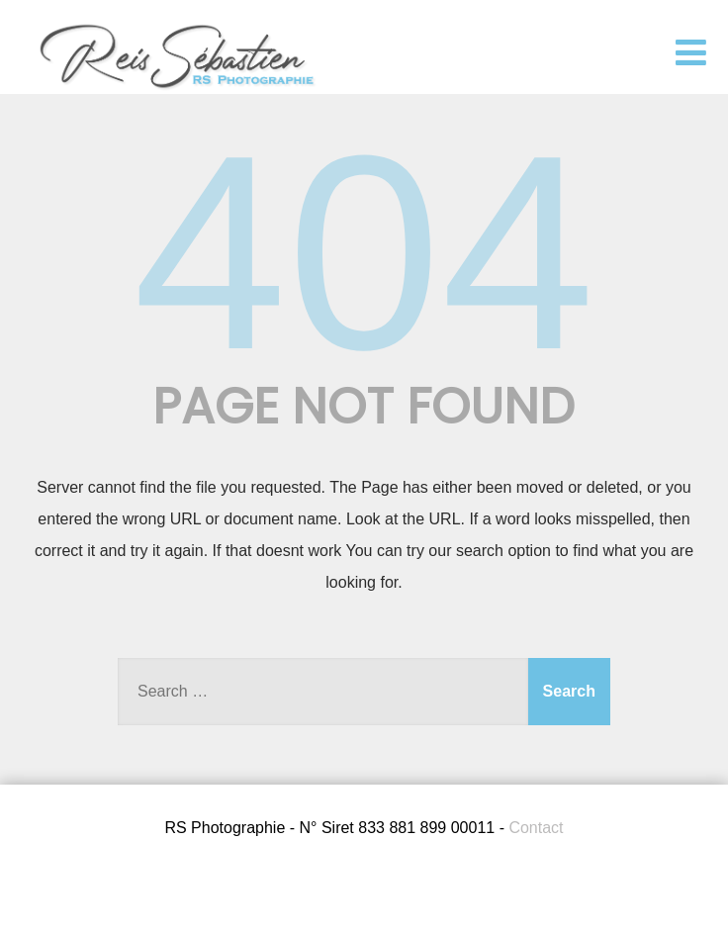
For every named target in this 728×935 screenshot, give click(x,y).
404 (363, 252)
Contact (535, 827)
